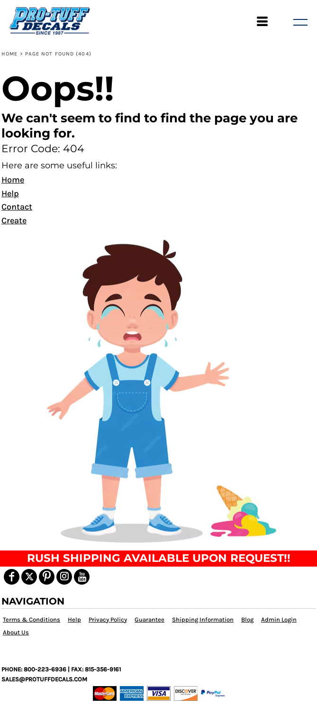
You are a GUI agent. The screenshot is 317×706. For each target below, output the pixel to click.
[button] (158, 389)
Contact (16, 207)
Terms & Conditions (31, 619)
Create (14, 220)
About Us (16, 632)
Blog (247, 619)
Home (9, 54)
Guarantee (149, 619)
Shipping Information (203, 619)
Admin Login (279, 619)
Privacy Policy (108, 619)
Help (10, 193)
